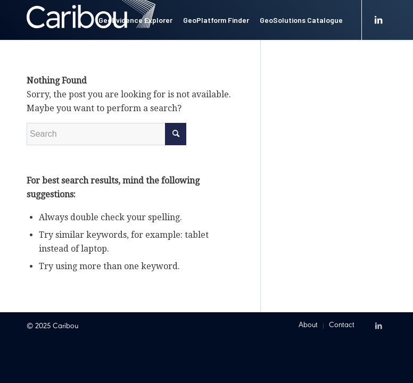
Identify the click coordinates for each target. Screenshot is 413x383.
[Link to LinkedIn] (378, 20)
